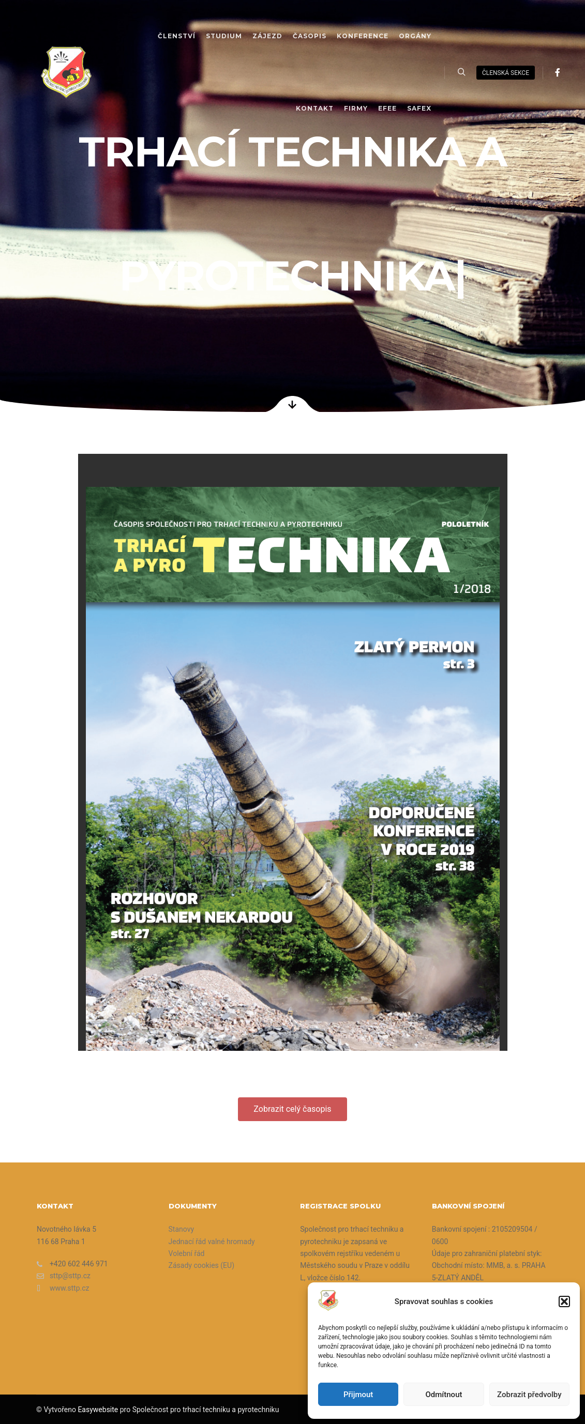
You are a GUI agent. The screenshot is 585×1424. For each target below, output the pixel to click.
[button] (564, 1301)
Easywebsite (98, 1409)
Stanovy (181, 1229)
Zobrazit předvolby (529, 1394)
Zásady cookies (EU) (201, 1265)
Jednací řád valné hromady (212, 1241)
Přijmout (358, 1394)
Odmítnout (444, 1394)
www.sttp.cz (63, 1288)
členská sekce (505, 72)
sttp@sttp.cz (64, 1276)
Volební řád (187, 1253)
